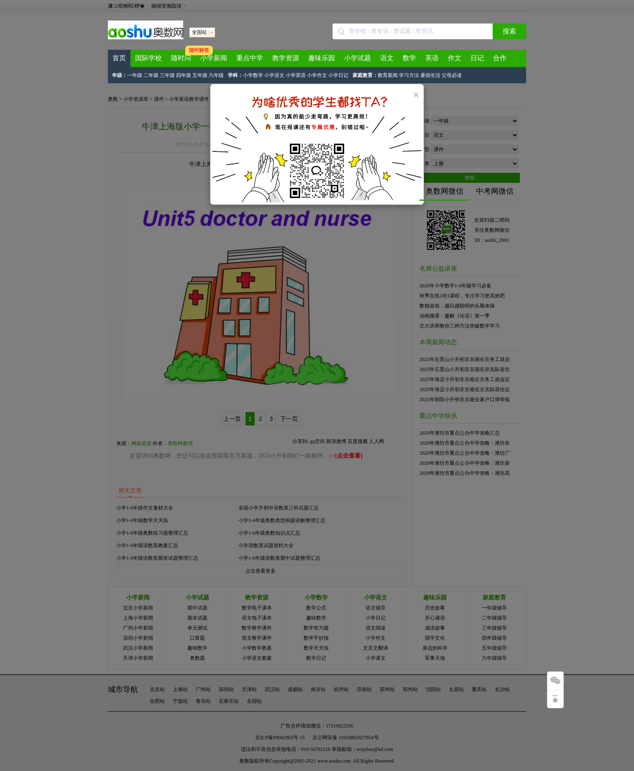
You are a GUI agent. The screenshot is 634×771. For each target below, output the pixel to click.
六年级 (216, 75)
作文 (454, 57)
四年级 (183, 75)
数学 (409, 57)
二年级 (150, 75)
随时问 (181, 57)
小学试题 (357, 57)
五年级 (199, 75)
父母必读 (452, 75)
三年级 (167, 75)
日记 (477, 57)
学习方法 (409, 75)
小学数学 (253, 75)
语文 (387, 57)
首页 (119, 57)
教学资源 (285, 57)
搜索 (509, 31)
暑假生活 (430, 75)
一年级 (134, 75)
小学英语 (296, 75)
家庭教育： (365, 75)
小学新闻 (213, 57)
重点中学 (249, 57)
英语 (432, 57)
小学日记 (338, 75)
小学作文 (317, 75)
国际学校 (148, 57)
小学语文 (274, 75)
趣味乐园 (321, 57)
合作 (499, 57)
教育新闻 (388, 75)
